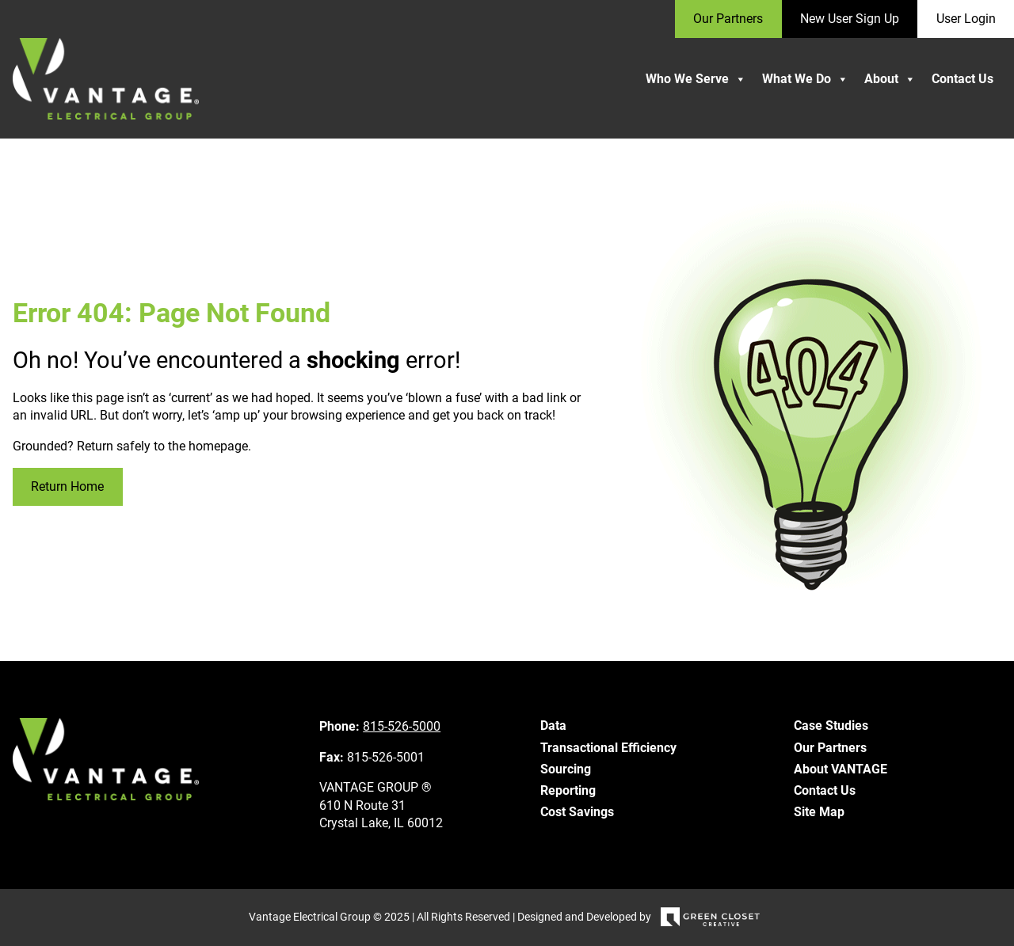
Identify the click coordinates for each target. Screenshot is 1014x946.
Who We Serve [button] (696, 79)
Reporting (568, 790)
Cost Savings (577, 811)
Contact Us (962, 78)
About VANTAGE (840, 769)
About (890, 79)
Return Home (67, 486)
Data (553, 725)
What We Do (805, 79)
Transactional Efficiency (608, 747)
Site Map (819, 811)
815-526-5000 (401, 726)
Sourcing (565, 769)
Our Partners (830, 747)
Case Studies (831, 725)
